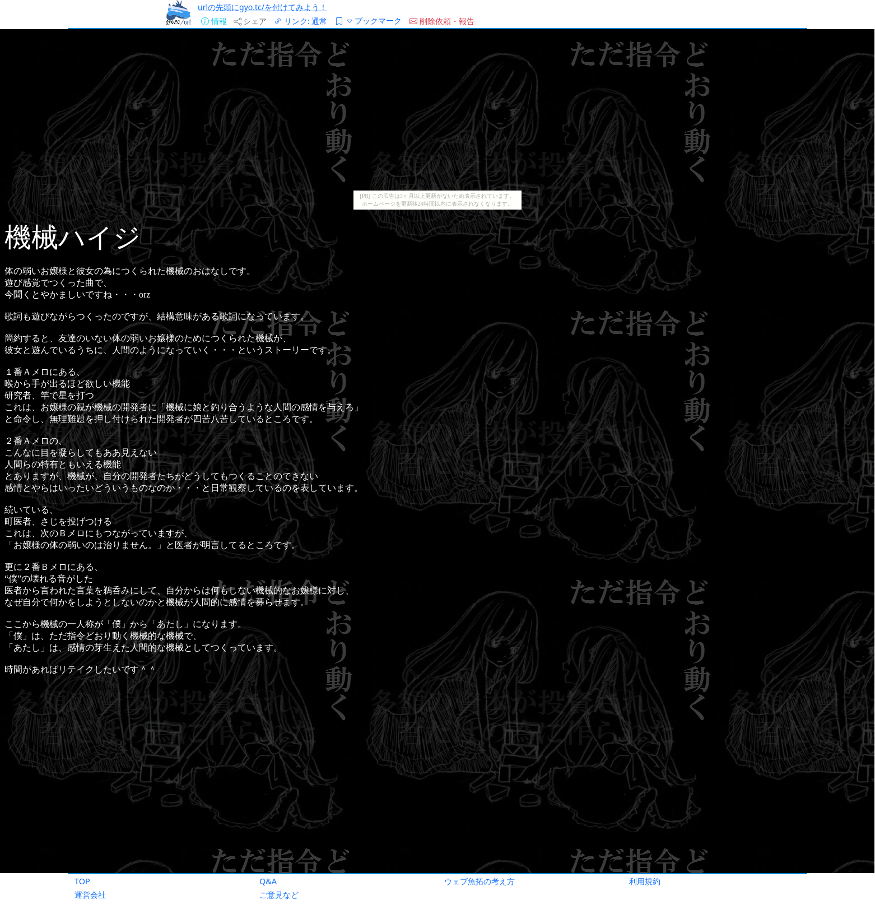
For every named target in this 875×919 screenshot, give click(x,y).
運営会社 (90, 894)
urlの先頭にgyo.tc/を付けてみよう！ (262, 7)
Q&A (268, 881)
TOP (82, 881)
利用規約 (644, 881)
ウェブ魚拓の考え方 (479, 881)
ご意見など (279, 894)
